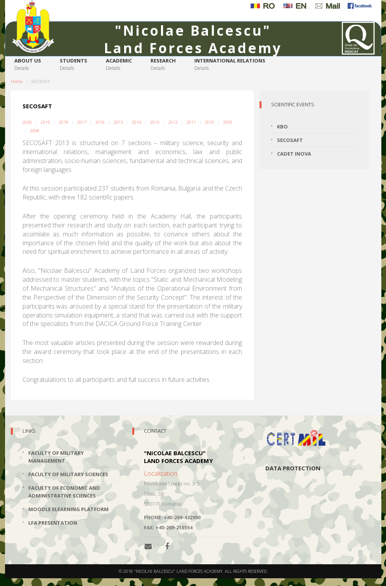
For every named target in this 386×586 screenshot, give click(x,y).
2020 (27, 122)
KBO (282, 126)
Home (17, 81)
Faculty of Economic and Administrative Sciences (64, 491)
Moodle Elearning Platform (68, 509)
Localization (160, 473)
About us (27, 64)
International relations (229, 64)
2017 (82, 122)
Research (163, 64)
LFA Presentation (52, 522)
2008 (34, 130)
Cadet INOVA (294, 153)
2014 (136, 122)
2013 (154, 122)
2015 (118, 122)
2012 (173, 122)
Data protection (292, 468)
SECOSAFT (290, 140)
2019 (45, 122)
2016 (100, 122)
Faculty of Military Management (56, 456)
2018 (63, 122)
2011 (191, 122)
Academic (119, 64)
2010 (209, 122)
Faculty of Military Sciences (68, 474)
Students (73, 64)
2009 (227, 122)
